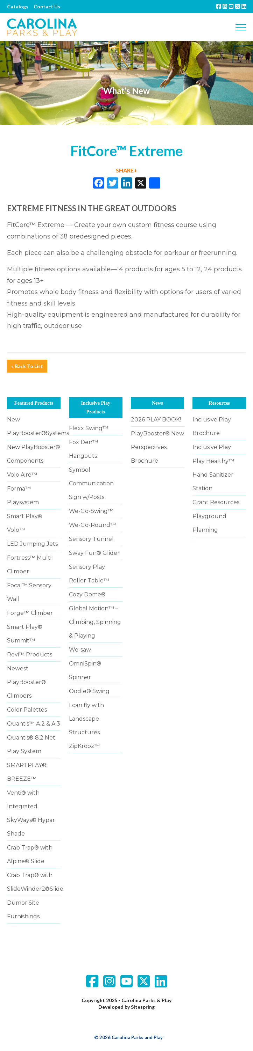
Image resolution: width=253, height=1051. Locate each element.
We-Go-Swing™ (91, 511)
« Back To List (27, 366)
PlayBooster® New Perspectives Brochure (157, 447)
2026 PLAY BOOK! (156, 419)
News (157, 403)
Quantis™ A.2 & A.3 (33, 723)
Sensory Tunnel (91, 539)
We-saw (80, 649)
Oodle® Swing (89, 691)
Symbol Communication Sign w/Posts (91, 483)
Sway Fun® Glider (94, 553)
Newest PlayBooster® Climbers (26, 682)
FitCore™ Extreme (35, 225)
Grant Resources (215, 502)
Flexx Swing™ (88, 428)
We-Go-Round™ (92, 525)
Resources (219, 403)
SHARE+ (126, 170)
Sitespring (143, 1007)
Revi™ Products (29, 654)
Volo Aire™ (22, 474)
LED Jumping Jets (32, 544)
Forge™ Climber (30, 613)
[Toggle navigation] (241, 27)
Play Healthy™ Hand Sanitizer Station (213, 475)
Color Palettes (27, 709)
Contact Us (47, 6)
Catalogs (17, 6)
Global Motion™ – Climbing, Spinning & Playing (95, 622)
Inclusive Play (211, 447)
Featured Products (33, 403)
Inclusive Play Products (95, 407)
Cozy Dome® (87, 594)
